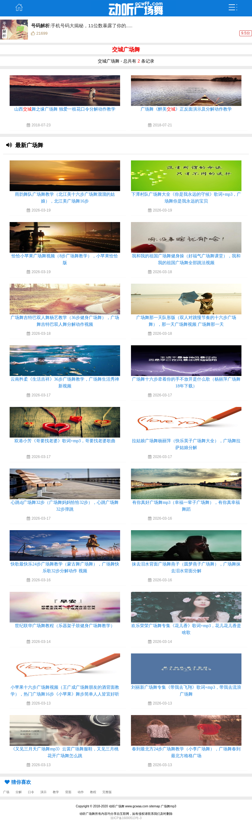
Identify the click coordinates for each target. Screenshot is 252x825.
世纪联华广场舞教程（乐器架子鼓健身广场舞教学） (65, 625)
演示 (43, 792)
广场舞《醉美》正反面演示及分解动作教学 (186, 109)
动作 (81, 792)
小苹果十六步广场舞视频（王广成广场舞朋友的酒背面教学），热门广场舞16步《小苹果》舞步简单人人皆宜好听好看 (65, 694)
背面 (68, 792)
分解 (19, 792)
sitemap (154, 806)
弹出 (233, 7)
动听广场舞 (116, 806)
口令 (31, 792)
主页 (19, 7)
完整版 (107, 792)
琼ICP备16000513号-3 (126, 818)
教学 (56, 792)
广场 (6, 792)
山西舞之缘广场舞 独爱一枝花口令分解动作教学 (64, 109)
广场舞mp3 (168, 806)
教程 (93, 792)
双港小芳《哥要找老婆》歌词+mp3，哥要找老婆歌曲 (65, 441)
